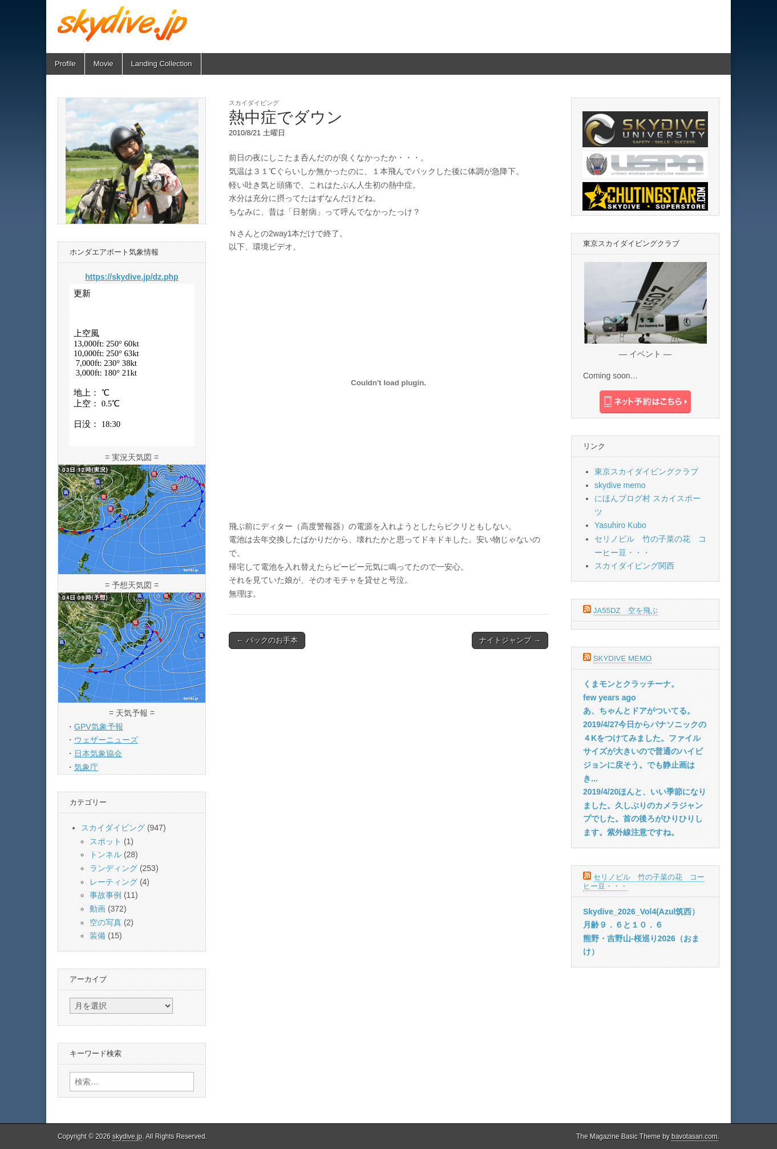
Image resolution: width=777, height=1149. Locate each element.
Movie (104, 63)
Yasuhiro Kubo (620, 525)
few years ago (609, 697)
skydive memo (619, 485)
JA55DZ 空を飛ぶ (625, 610)
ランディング (113, 868)
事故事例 (106, 895)
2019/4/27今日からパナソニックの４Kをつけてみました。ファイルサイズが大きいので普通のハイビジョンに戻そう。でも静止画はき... (644, 751)
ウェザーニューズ (106, 739)
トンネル (106, 854)
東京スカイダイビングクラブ (646, 471)
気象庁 (86, 767)
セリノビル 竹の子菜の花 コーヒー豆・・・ (644, 881)
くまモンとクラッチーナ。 (631, 683)
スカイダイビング (254, 102)
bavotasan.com (694, 1136)
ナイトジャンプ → (510, 640)
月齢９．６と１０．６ (623, 924)
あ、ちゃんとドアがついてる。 (639, 710)
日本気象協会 (98, 753)
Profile (65, 63)
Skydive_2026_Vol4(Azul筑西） (641, 911)
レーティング (113, 881)
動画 (98, 908)
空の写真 (106, 922)
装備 (98, 935)
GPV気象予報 (98, 726)
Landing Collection (161, 63)
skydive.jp (127, 1136)
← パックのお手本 (267, 640)
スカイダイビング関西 (634, 565)
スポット (106, 841)
